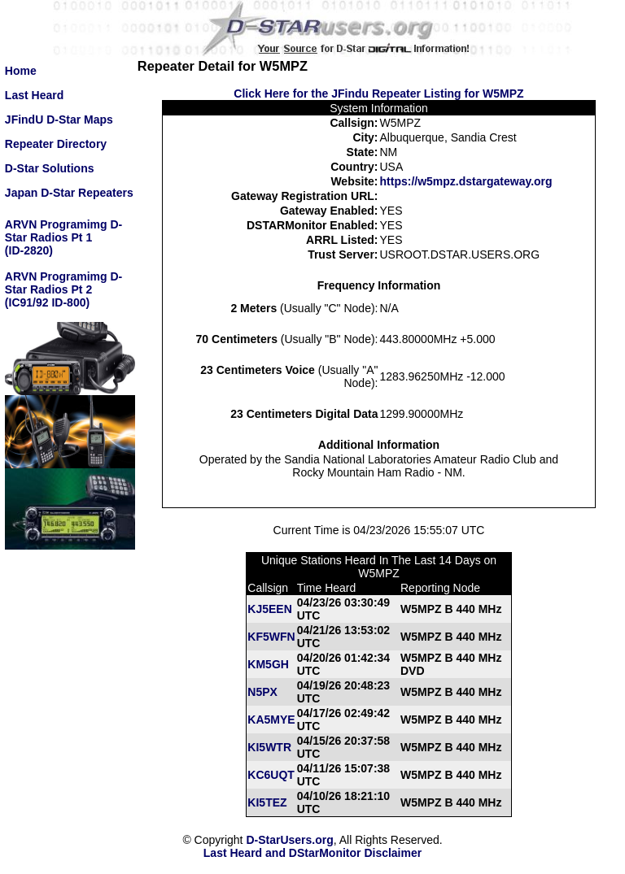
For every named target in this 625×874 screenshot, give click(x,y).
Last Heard (34, 95)
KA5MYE (271, 719)
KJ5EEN (269, 608)
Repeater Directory (56, 143)
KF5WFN (271, 636)
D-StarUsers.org (289, 839)
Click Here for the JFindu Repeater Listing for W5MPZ (378, 93)
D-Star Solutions (49, 168)
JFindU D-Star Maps (59, 119)
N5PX (262, 691)
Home (21, 70)
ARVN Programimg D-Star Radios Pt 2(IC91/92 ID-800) (63, 289)
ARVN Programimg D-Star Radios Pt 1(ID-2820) (63, 237)
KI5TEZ (266, 802)
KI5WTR (269, 747)
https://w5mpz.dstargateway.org (466, 181)
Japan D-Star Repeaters (69, 192)
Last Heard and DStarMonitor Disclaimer (312, 852)
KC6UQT (271, 774)
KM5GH (268, 664)
